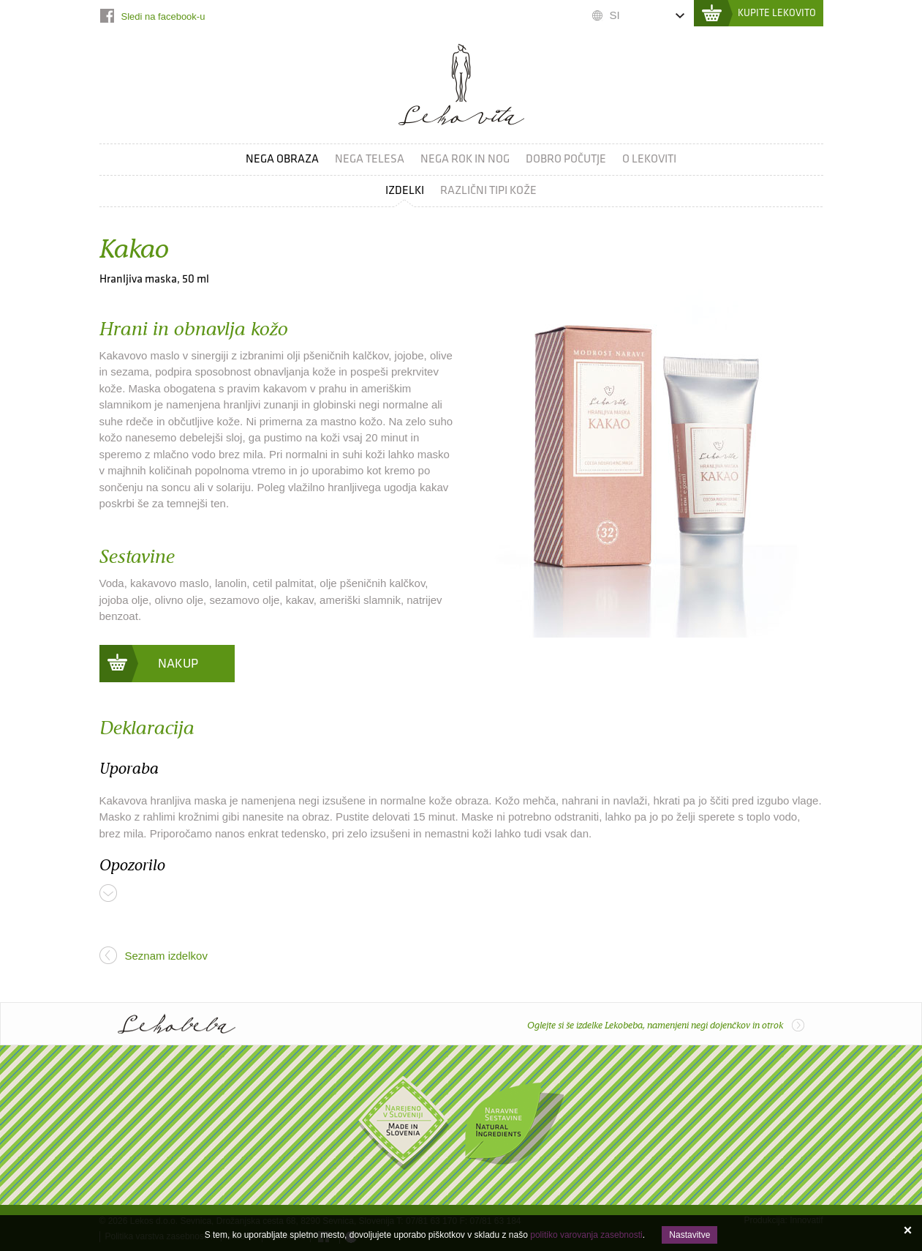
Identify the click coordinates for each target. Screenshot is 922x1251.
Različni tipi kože (488, 191)
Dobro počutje (566, 159)
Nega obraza (282, 159)
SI (615, 15)
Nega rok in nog (465, 159)
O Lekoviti (649, 159)
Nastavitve (689, 1235)
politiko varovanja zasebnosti (586, 1235)
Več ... (108, 893)
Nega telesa (369, 159)
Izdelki (404, 191)
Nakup (178, 663)
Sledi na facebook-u (163, 16)
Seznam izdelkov (166, 955)
